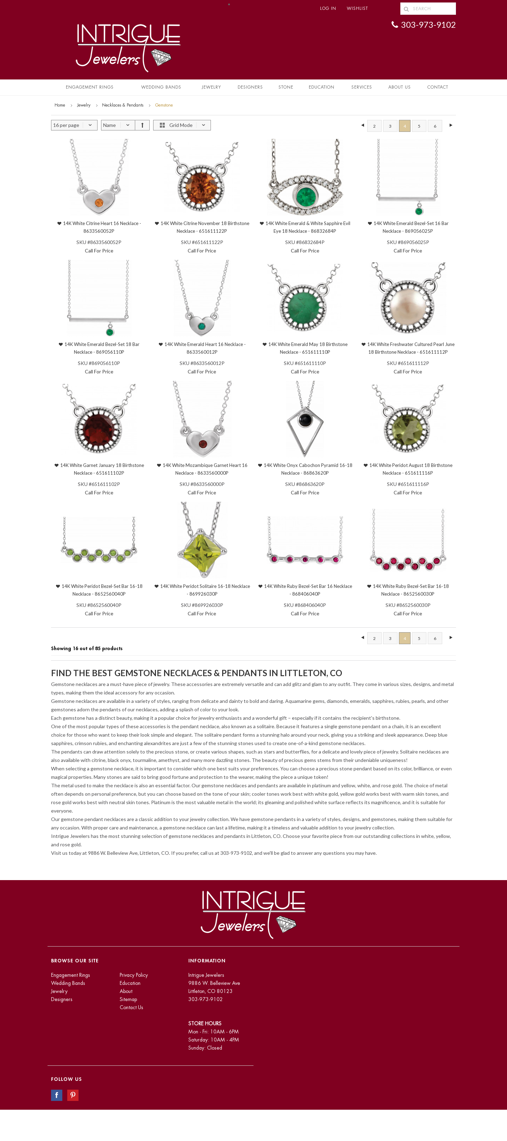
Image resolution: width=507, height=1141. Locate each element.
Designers (250, 87)
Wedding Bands (161, 87)
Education (130, 983)
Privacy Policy (134, 975)
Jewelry (211, 87)
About (126, 991)
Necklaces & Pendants (122, 105)
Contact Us (131, 1007)
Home (60, 105)
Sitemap (128, 999)
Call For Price (99, 251)
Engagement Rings (90, 87)
